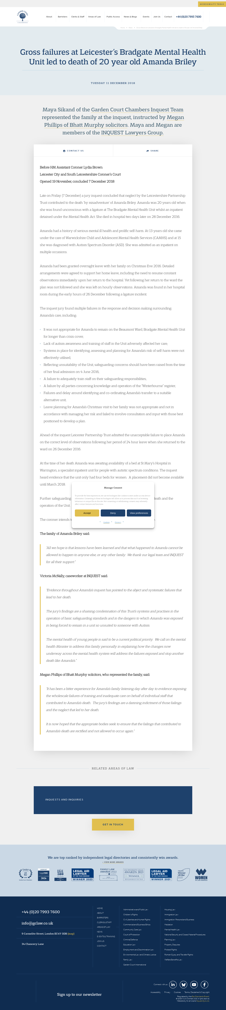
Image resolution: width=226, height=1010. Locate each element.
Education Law (129, 944)
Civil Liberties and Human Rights (136, 919)
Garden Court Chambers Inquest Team (137, 109)
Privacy (118, 522)
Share (153, 150)
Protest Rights (170, 949)
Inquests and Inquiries (64, 799)
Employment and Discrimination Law (138, 949)
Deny (113, 513)
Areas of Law (94, 16)
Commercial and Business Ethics (136, 924)
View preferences (139, 513)
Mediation (168, 924)
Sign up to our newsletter (79, 994)
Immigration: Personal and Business (179, 919)
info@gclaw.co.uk (37, 923)
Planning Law (169, 939)
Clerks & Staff (77, 16)
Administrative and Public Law (135, 909)
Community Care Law (132, 929)
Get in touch (113, 824)
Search (206, 16)
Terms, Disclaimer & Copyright (197, 992)
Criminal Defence (130, 939)
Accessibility (156, 992)
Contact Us (73, 150)
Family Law (127, 959)
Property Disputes (172, 944)
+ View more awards (113, 862)
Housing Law (169, 909)
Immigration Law (171, 914)
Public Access (113, 16)
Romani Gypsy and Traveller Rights (178, 954)
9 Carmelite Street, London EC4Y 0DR (48, 933)
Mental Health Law (172, 929)
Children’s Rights (130, 914)
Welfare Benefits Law (173, 959)
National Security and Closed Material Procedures (184, 934)
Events (146, 16)
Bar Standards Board (200, 996)
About (49, 16)
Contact (168, 16)
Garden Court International (134, 964)
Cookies (106, 522)
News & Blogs (130, 16)
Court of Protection (131, 934)
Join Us (156, 16)
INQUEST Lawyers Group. (132, 132)
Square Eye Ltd (202, 1001)
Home (100, 908)
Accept (87, 513)
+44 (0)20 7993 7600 (188, 16)
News (99, 932)
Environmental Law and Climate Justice (139, 954)
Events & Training (106, 936)
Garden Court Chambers (22, 16)
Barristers (62, 16)
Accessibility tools (212, 4)
